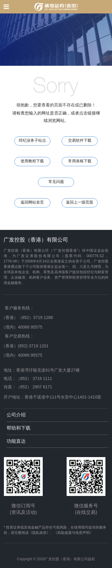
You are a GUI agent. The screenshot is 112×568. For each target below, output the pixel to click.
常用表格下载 (79, 161)
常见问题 (56, 182)
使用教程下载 (32, 161)
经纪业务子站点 (32, 140)
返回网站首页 (32, 202)
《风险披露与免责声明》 (73, 533)
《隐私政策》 (39, 533)
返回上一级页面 (79, 202)
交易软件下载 (79, 140)
